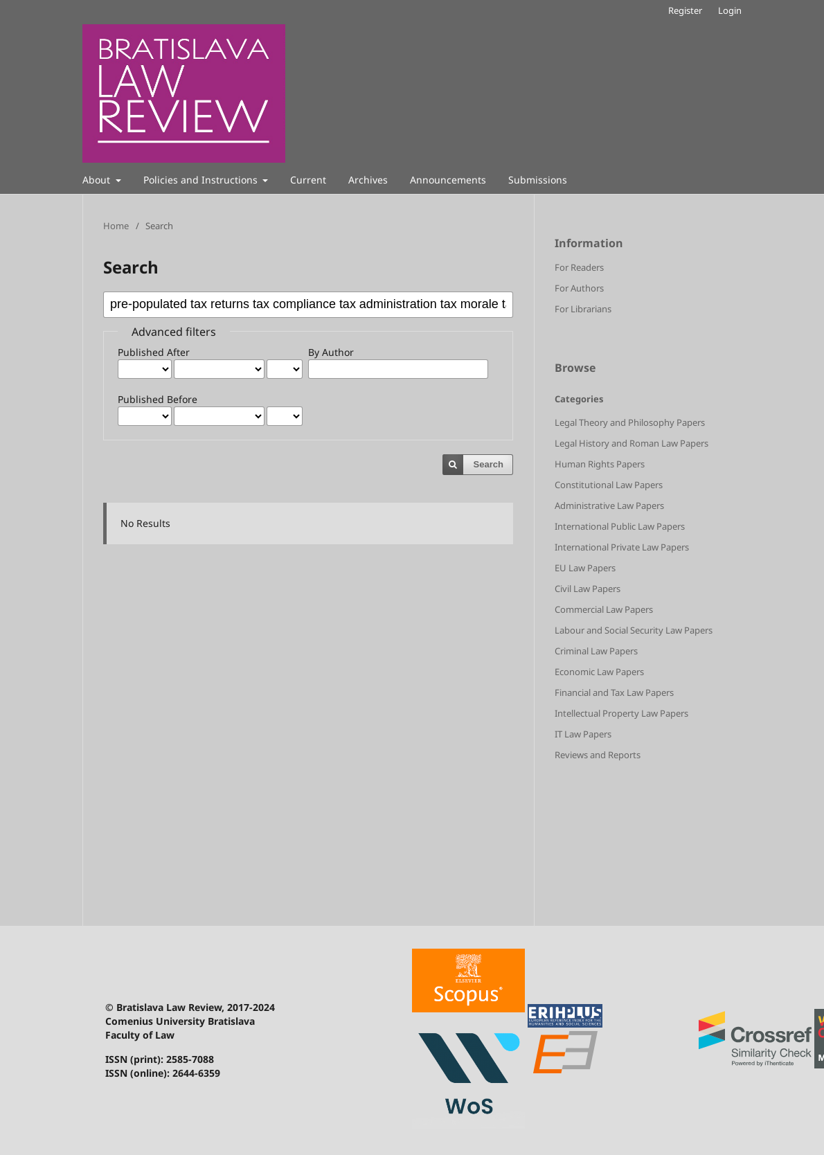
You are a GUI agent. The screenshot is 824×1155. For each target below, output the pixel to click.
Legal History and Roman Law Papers (631, 443)
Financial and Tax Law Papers (614, 692)
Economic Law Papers (599, 671)
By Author (331, 352)
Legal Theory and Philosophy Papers (630, 422)
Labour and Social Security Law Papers (634, 630)
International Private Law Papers (622, 547)
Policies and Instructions (201, 179)
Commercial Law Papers (604, 609)
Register (685, 10)
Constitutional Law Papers (609, 484)
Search (488, 464)
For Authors (579, 288)
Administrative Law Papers (609, 505)
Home (116, 226)
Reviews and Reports (598, 755)
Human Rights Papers (600, 464)
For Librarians (583, 309)
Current (308, 179)
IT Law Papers (583, 734)
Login (730, 10)
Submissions (537, 179)
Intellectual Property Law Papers (621, 713)
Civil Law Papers (587, 588)
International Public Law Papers (620, 526)
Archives (368, 179)
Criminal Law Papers (596, 651)
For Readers (579, 267)
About (97, 179)
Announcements (448, 179)
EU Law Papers (585, 568)
